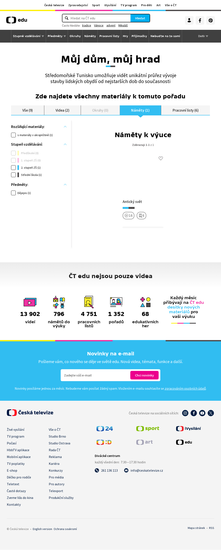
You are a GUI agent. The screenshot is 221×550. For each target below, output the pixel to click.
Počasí (11, 443)
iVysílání (110, 5)
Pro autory (56, 484)
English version (42, 529)
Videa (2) (62, 110)
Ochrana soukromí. (65, 529)
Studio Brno (57, 436)
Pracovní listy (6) (185, 110)
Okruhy (75, 36)
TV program (129, 5)
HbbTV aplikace (18, 450)
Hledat (140, 18)
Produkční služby (61, 498)
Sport (96, 5)
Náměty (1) (140, 110)
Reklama (55, 457)
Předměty (55, 36)
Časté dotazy (16, 491)
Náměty (90, 36)
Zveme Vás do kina (20, 498)
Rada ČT (55, 450)
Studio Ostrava (59, 443)
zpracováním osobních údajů (185, 388)
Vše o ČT (171, 5)
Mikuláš (123, 25)
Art (158, 5)
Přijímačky (139, 36)
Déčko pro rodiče (19, 477)
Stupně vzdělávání (26, 36)
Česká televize (54, 5)
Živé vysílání (15, 430)
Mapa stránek (196, 528)
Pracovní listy (109, 36)
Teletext (13, 484)
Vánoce (98, 25)
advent (110, 25)
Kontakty (14, 505)
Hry (125, 36)
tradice (86, 25)
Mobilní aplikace (19, 457)
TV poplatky (15, 464)
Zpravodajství (78, 5)
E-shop (12, 470)
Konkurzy (56, 470)
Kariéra (54, 464)
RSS (211, 528)
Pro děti (146, 5)
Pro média (56, 477)
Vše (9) (27, 110)
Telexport (56, 491)
